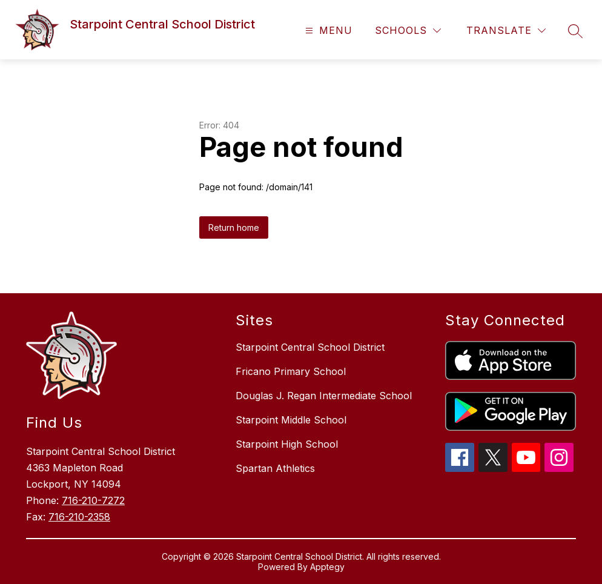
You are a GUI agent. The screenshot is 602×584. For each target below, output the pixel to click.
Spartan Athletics (275, 468)
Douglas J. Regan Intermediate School (324, 396)
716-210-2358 (79, 517)
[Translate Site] (506, 30)
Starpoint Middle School (291, 420)
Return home (233, 227)
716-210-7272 (93, 500)
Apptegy (327, 567)
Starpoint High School (287, 444)
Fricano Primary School (291, 371)
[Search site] (575, 31)
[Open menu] (327, 30)
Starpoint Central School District (310, 347)
